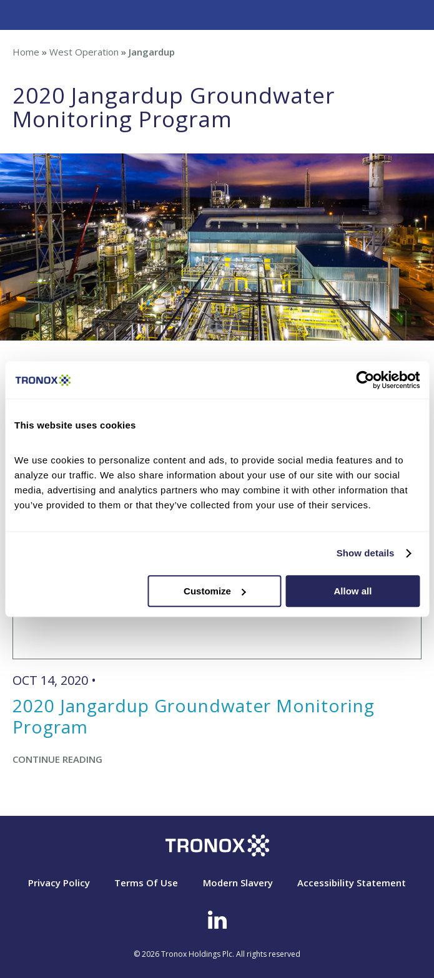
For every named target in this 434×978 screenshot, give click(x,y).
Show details (366, 553)
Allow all (353, 591)
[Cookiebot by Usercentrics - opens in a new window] (365, 379)
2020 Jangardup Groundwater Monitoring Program (193, 716)
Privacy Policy (59, 882)
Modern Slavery (238, 882)
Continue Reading (57, 759)
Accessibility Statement (351, 882)
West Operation (84, 52)
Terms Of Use (146, 882)
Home (25, 52)
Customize (215, 591)
